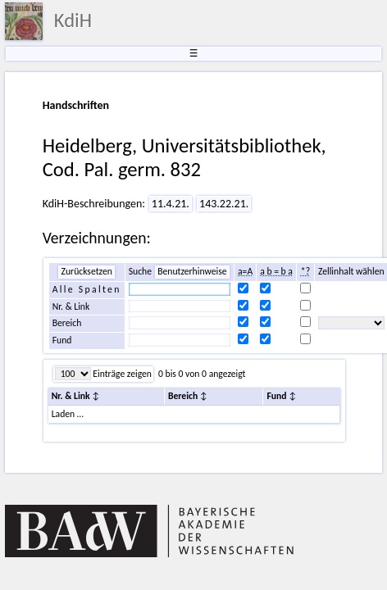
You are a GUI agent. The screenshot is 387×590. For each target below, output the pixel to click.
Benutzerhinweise (191, 271)
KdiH (73, 20)
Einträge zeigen (121, 373)
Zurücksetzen (86, 271)
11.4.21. (170, 204)
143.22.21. (223, 204)
